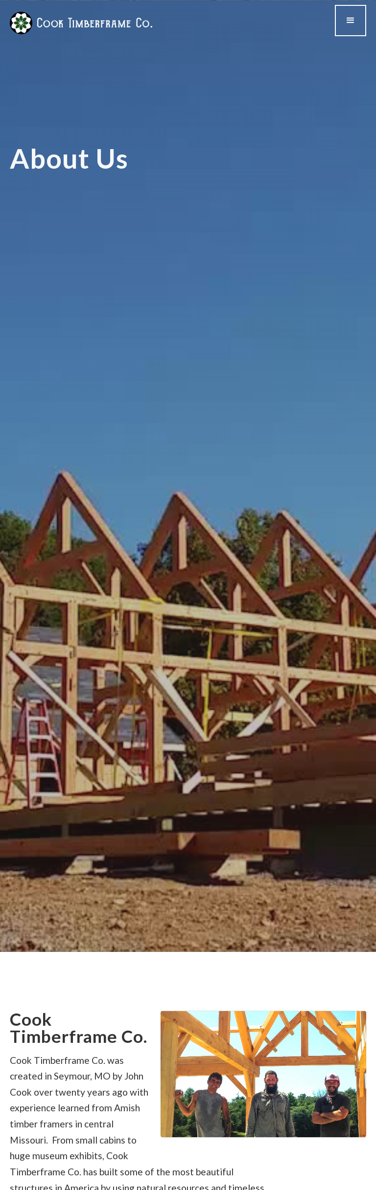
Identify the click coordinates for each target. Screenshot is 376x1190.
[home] (81, 23)
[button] (350, 20)
